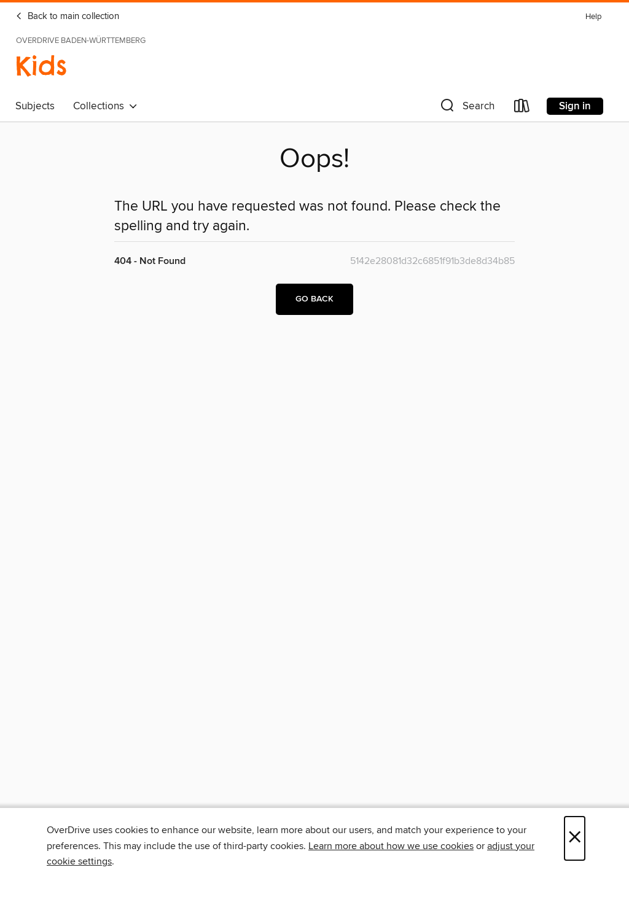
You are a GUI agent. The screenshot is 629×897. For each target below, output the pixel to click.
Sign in (575, 106)
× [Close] (574, 838)
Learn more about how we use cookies (391, 846)
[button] (466, 108)
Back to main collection (67, 16)
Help (593, 16)
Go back (314, 299)
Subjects (35, 106)
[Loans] (522, 108)
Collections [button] (105, 106)
